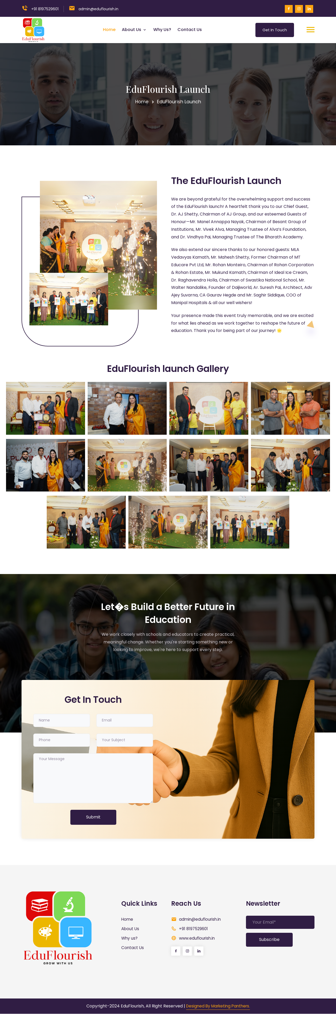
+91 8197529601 (45, 9)
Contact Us (188, 30)
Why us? (161, 30)
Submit (93, 817)
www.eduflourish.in (198, 938)
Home (108, 30)
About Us (131, 30)
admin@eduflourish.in (201, 919)
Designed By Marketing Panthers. (218, 1006)
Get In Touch (273, 30)
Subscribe (269, 939)
